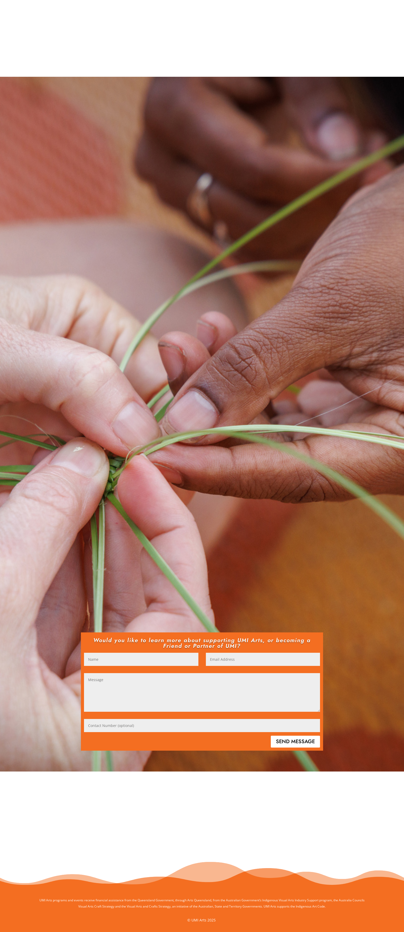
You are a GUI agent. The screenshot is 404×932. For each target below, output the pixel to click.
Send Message (295, 741)
